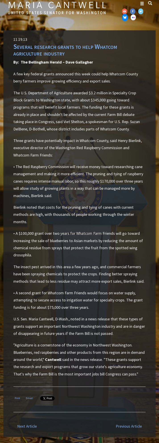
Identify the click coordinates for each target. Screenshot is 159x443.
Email (29, 398)
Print (17, 398)
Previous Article (129, 426)
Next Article (27, 426)
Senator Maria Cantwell (57, 8)
